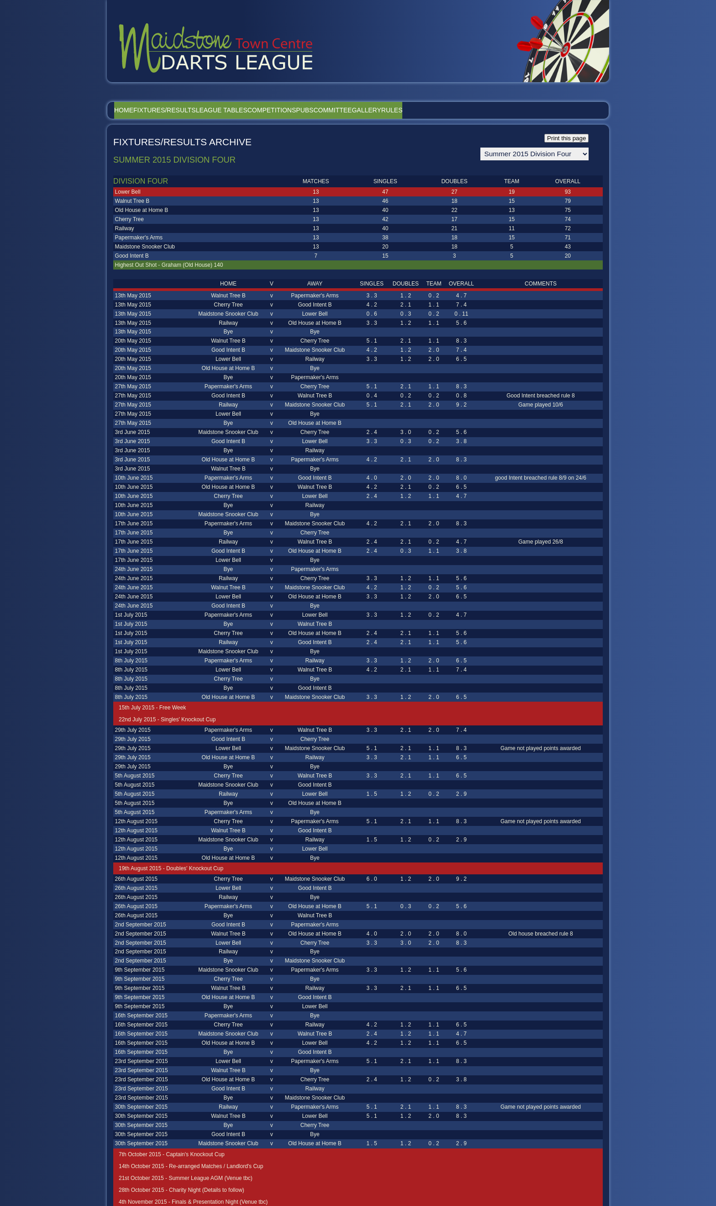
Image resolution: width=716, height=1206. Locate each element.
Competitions (318, 110)
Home (130, 110)
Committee (405, 110)
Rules (491, 110)
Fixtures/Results (184, 110)
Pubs (364, 110)
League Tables (255, 110)
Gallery (452, 110)
